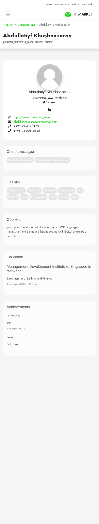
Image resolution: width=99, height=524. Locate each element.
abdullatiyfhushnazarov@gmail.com (35, 122)
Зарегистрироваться (56, 4)
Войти (75, 4)
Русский (87, 4)
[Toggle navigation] (8, 14)
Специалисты (26, 24)
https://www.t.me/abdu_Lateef (32, 117)
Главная (8, 24)
